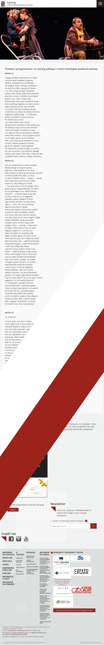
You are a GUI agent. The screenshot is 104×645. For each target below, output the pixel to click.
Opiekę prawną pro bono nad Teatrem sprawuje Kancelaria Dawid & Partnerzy (62, 576)
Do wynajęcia (19, 570)
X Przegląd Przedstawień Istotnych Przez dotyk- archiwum (45, 578)
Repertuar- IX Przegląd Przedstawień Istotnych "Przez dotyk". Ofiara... (45, 599)
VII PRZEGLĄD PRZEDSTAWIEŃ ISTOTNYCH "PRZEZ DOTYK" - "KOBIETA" (45, 616)
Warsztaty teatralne (30, 556)
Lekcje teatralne (30, 560)
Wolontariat (31, 564)
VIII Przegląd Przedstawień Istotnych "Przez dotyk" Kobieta (45, 608)
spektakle (7, 561)
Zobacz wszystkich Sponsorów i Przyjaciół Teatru (74, 610)
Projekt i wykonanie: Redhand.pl (91, 642)
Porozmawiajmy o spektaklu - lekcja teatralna (32, 571)
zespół (5, 564)
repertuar (7, 558)
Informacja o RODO (7, 577)
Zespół (18, 565)
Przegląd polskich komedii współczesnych (45, 591)
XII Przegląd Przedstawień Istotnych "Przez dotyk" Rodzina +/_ (45, 561)
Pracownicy (20, 567)
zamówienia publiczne (8, 569)
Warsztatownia (32, 567)
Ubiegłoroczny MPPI (45, 622)
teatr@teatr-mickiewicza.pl (18, 630)
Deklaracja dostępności (8, 583)
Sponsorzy (20, 574)
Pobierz (13, 510)
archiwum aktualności (8, 553)
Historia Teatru (19, 561)
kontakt (6, 573)
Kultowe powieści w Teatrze (44, 585)
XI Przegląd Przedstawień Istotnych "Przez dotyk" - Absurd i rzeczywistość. (45, 569)
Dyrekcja (19, 558)
